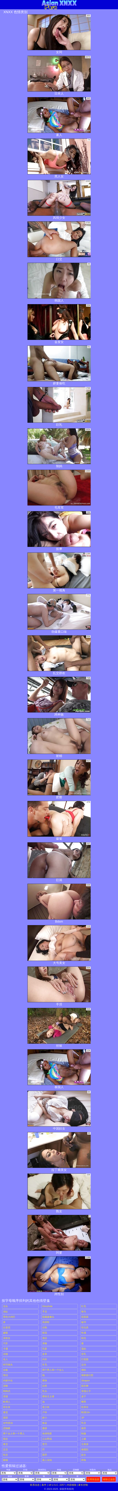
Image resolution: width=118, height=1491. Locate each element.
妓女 (83, 1454)
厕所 (83, 1428)
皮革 (44, 1354)
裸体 (44, 1380)
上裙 (83, 1438)
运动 (83, 1364)
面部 (5, 1417)
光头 (5, 1306)
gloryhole (47, 1306)
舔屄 (44, 1454)
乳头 (44, 1391)
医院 (44, 1332)
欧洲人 (6, 1401)
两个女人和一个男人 (14, 1433)
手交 (44, 1311)
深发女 (6, 1338)
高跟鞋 (45, 1322)
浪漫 (5, 1396)
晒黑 (83, 1401)
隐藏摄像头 (48, 1316)
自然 (44, 1385)
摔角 (83, 1460)
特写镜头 (8, 1364)
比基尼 (6, 1327)
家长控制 (83, 1484)
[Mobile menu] (3, 4)
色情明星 (47, 1433)
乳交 (83, 1423)
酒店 (44, 1338)
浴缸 (5, 1311)
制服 (83, 1433)
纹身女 (84, 1407)
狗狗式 (6, 1391)
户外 (44, 1412)
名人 (5, 1359)
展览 (5, 1412)
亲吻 (44, 1343)
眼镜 (5, 1460)
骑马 (83, 1311)
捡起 (44, 1423)
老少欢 (45, 1407)
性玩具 (84, 1327)
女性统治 (8, 1423)
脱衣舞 (84, 1385)
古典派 (84, 1444)
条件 (44, 1484)
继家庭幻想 (87, 1375)
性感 (83, 1332)
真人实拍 (47, 1460)
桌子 (83, 1396)
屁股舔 (84, 1316)
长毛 (44, 1364)
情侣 (5, 1375)
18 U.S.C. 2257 (56, 1484)
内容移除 (71, 1484)
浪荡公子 (86, 1391)
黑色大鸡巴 (9, 1316)
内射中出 (8, 1380)
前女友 (6, 1407)
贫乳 (83, 1354)
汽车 (5, 1343)
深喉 (5, 1385)
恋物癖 (6, 1428)
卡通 (5, 1348)
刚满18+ (85, 1412)
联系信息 (35, 1484)
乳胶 (44, 1348)
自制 (44, 1327)
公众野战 (47, 1438)
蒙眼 (5, 1332)
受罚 (44, 1444)
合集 (5, 1370)
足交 (5, 1449)
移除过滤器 (109, 1479)
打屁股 (84, 1359)
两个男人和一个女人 (53, 1370)
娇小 (44, 1417)
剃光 (83, 1338)
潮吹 (83, 1370)
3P (82, 1417)
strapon (85, 1380)
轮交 (5, 1454)
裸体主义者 (48, 1396)
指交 (5, 1438)
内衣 (44, 1359)
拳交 (5, 1444)
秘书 (83, 1322)
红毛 (83, 1306)
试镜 (5, 1354)
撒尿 (44, 1428)
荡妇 (83, 1348)
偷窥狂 (84, 1449)
